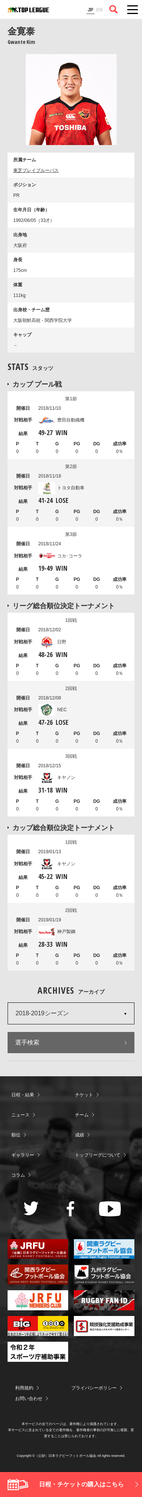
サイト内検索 (113, 9)
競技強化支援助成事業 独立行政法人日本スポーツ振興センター (104, 1326)
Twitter (31, 1208)
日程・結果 (22, 1094)
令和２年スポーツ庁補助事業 (38, 1352)
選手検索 (27, 1042)
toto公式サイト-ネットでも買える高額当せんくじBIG (38, 1326)
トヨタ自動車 (61, 487)
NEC (52, 709)
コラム (18, 1175)
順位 (15, 1135)
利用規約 (24, 1388)
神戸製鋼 (56, 931)
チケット (84, 1094)
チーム (82, 1115)
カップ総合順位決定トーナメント (63, 827)
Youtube (110, 1208)
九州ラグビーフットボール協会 (104, 1274)
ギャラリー (22, 1155)
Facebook (71, 1208)
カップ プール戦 (37, 384)
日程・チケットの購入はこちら (81, 1484)
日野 (52, 642)
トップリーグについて (97, 1155)
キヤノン (56, 777)
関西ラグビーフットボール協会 (38, 1274)
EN (99, 9)
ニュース (20, 1115)
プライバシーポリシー (94, 1388)
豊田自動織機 (61, 420)
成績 (79, 1135)
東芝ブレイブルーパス (36, 170)
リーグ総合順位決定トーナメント (63, 605)
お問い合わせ (28, 1398)
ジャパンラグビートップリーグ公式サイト (28, 9)
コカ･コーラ (60, 556)
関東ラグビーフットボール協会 (104, 1249)
